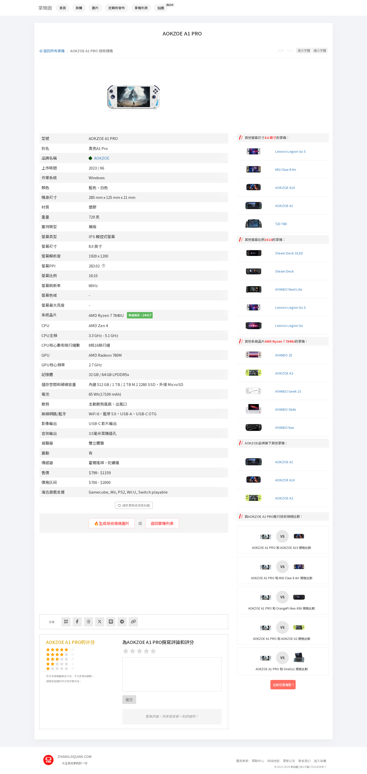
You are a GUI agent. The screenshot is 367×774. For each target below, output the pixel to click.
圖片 (95, 7)
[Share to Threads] (88, 621)
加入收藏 (320, 760)
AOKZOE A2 (284, 373)
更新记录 (289, 760)
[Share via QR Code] (66, 621)
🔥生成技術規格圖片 (111, 523)
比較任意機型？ (283, 684)
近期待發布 (116, 7)
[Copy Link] (133, 621)
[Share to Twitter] (99, 621)
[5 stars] (153, 651)
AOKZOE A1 (284, 205)
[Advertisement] (134, 573)
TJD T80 (281, 223)
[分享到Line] (110, 621)
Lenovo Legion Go (289, 325)
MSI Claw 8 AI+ (285, 169)
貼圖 (161, 7)
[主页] (50, 757)
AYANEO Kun (284, 427)
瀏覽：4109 (286, 50)
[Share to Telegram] (122, 621)
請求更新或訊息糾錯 (134, 505)
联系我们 (304, 760)
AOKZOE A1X (285, 187)
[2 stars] (132, 651)
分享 (52, 622)
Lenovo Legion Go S (290, 151)
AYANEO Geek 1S (288, 391)
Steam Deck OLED (289, 253)
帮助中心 (258, 760)
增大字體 (304, 50)
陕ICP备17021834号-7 (313, 767)
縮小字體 (320, 50)
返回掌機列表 (162, 523)
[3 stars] (139, 651)
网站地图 (273, 760)
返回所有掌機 (52, 50)
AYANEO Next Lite (288, 289)
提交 (129, 699)
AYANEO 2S (283, 355)
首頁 (62, 7)
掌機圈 (45, 7)
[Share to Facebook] (77, 621)
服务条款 (242, 760)
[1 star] (125, 651)
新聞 (79, 7)
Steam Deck (284, 271)
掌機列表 (141, 7)
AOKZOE (101, 158)
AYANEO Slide (285, 409)
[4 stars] (146, 651)
